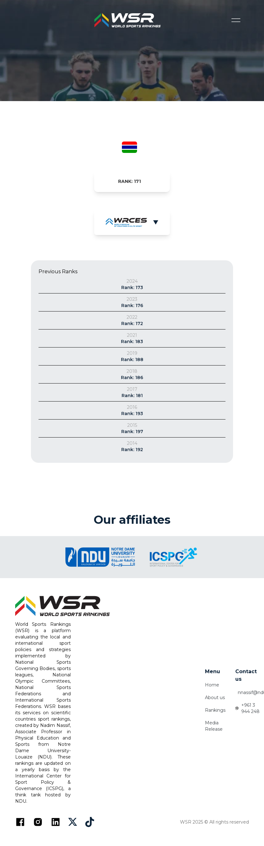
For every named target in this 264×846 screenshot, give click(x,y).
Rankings (215, 710)
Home (212, 685)
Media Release (214, 726)
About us (215, 697)
